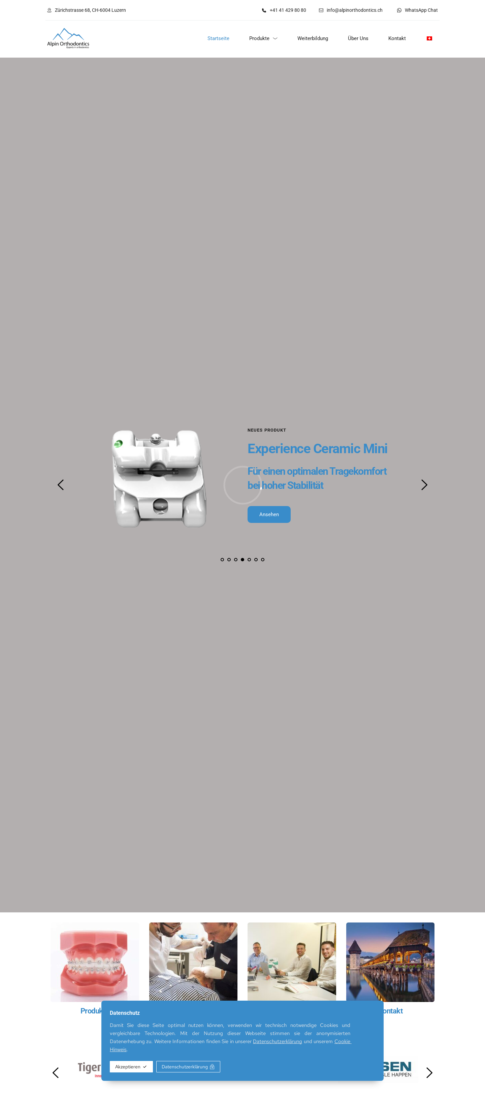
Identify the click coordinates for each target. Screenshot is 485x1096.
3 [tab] (235, 559)
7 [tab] (262, 559)
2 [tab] (229, 559)
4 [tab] (242, 559)
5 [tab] (249, 559)
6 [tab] (256, 559)
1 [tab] (222, 559)
